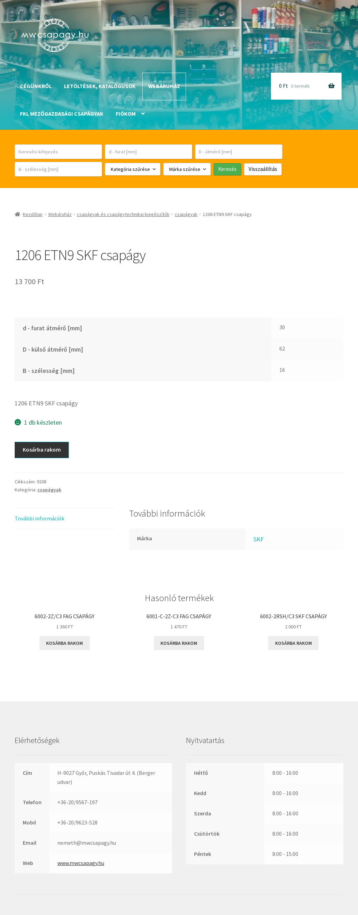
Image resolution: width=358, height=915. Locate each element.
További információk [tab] (39, 518)
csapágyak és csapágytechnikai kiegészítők (123, 214)
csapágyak (186, 214)
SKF (258, 539)
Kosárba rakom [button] (64, 643)
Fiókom (126, 113)
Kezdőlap (33, 214)
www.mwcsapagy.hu (80, 862)
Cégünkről (36, 85)
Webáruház (164, 85)
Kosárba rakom (42, 449)
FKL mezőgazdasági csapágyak (61, 113)
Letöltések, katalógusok (100, 85)
